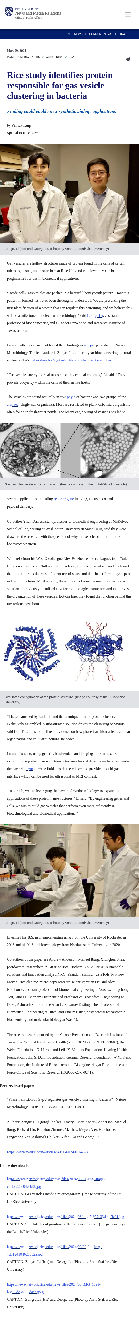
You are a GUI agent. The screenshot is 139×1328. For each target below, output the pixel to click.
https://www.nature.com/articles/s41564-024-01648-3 (47, 1152)
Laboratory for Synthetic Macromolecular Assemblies (71, 360)
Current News (100, 34)
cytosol (31, 769)
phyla (71, 397)
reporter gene (64, 499)
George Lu (95, 315)
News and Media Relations (38, 13)
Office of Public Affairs (28, 17)
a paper (89, 345)
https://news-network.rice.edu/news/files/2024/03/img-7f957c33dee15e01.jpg (65, 1217)
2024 (122, 34)
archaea (13, 404)
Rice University (27, 9)
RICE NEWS (75, 34)
